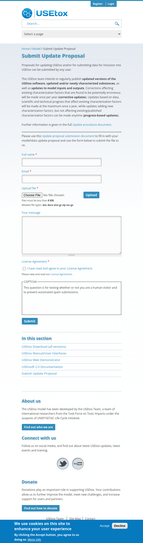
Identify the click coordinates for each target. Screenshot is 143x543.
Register (98, 3)
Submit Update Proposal (39, 373)
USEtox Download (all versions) (44, 346)
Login (111, 3)
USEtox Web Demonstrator (41, 360)
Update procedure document (92, 125)
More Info (34, 539)
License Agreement (35, 262)
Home (26, 49)
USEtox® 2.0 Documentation (42, 367)
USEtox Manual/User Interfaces (44, 353)
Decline (119, 526)
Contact (90, 519)
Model (36, 49)
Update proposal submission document (68, 136)
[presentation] (60, 304)
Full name (29, 155)
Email (26, 171)
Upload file (30, 188)
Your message (31, 213)
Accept (104, 526)
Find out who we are (38, 427)
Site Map (75, 519)
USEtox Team (55, 519)
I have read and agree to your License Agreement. (60, 268)
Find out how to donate (40, 508)
